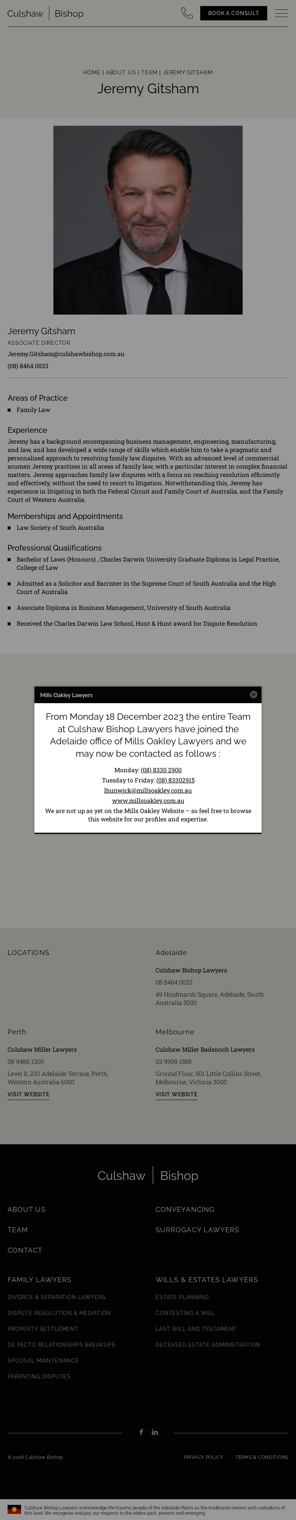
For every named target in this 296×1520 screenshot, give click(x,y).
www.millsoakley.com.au (148, 800)
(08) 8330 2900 (161, 770)
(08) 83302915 (175, 780)
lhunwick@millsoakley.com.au (148, 790)
